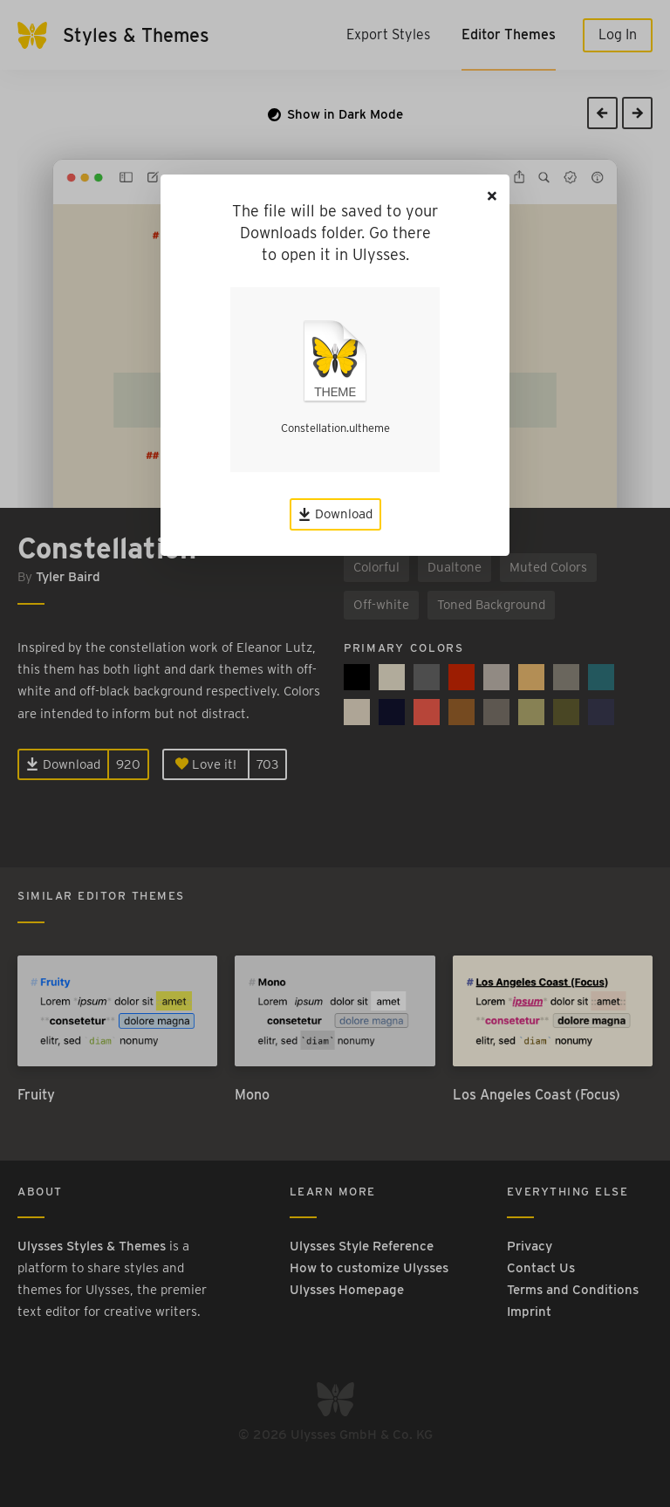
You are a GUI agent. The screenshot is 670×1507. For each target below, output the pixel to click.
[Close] (492, 196)
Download (335, 514)
